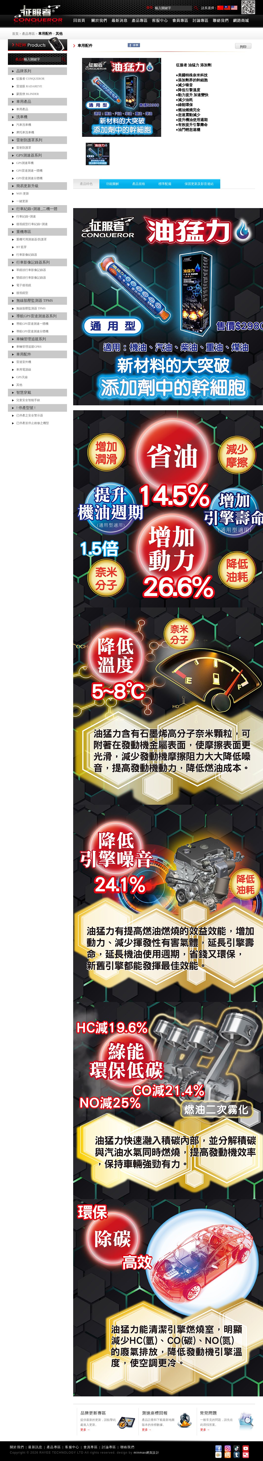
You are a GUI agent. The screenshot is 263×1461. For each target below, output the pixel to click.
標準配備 (164, 184)
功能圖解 (112, 184)
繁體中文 (227, 8)
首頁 (15, 34)
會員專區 (91, 1447)
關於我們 (17, 1447)
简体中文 (220, 8)
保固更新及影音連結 (199, 184)
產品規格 (138, 184)
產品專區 (28, 34)
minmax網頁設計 (146, 1452)
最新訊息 (35, 1447)
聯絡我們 (127, 1447)
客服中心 (72, 1447)
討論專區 (109, 1447)
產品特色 (86, 184)
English (234, 8)
